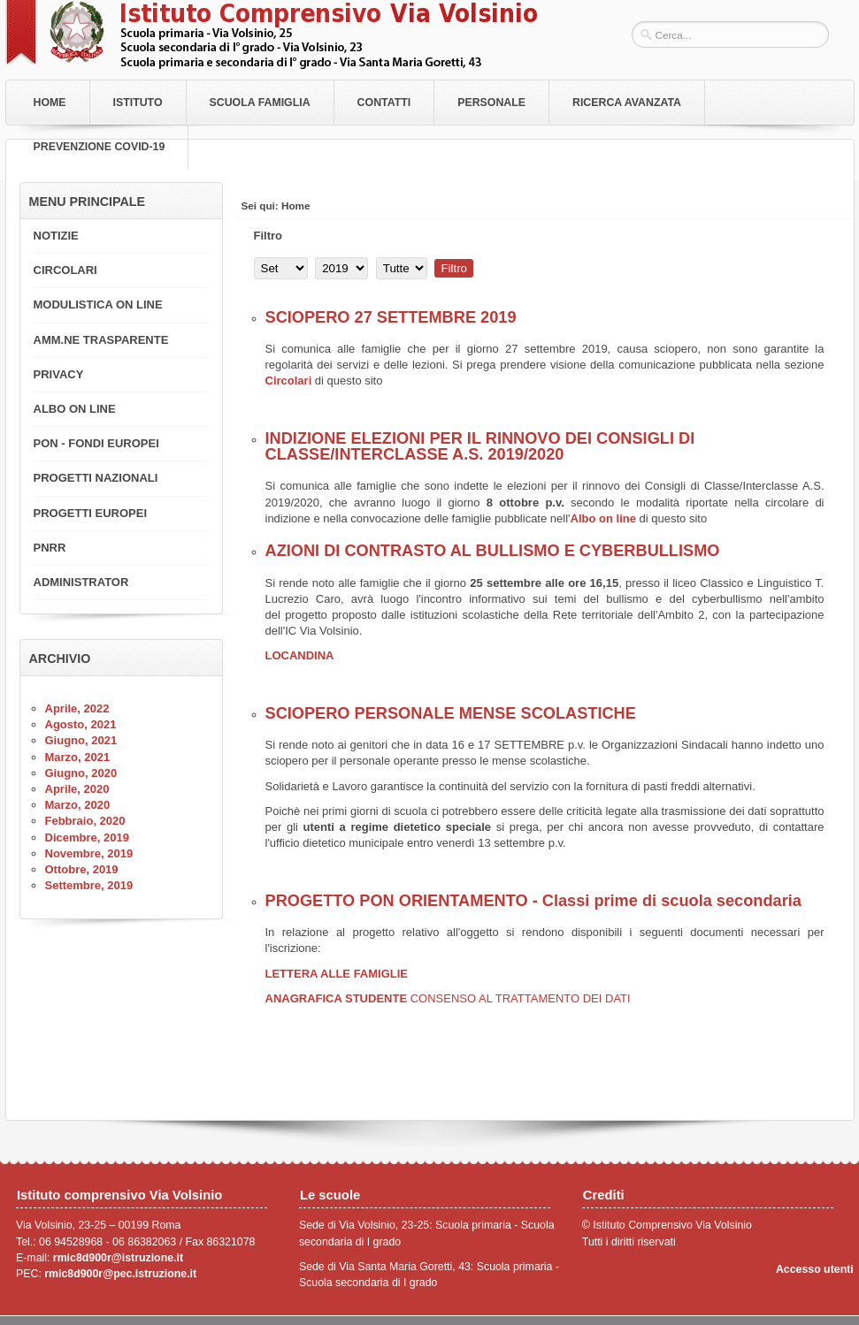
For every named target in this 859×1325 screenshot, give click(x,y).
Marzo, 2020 (78, 804)
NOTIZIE (56, 235)
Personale (491, 102)
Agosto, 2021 (81, 724)
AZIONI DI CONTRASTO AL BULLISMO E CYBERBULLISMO (492, 551)
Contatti (384, 102)
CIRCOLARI (65, 270)
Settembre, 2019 (89, 885)
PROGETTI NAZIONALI (96, 477)
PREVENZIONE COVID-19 (99, 147)
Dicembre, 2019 (87, 837)
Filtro (454, 268)
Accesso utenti (815, 1269)
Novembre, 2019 (89, 853)
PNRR (50, 547)
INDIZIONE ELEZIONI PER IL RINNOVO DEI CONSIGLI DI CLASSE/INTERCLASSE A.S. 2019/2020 (480, 446)
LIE (399, 973)
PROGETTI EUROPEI (91, 513)
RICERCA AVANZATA (626, 102)
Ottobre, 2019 (82, 869)
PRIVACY (59, 374)
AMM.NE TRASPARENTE (101, 339)
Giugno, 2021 (81, 740)
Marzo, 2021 (78, 757)
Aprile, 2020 (77, 789)
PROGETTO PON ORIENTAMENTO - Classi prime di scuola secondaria (533, 901)
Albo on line (603, 518)
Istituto (138, 102)
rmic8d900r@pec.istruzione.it (120, 1274)
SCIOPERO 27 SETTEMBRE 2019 (391, 317)
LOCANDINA (299, 655)
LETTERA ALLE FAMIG (327, 973)
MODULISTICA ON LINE (98, 304)
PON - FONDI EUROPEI (96, 443)
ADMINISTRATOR (81, 582)
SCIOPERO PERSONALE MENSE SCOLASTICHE (450, 713)
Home (50, 102)
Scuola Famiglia (260, 102)
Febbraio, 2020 (85, 820)
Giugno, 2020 (81, 773)
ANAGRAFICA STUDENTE (448, 998)
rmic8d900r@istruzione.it (118, 1258)
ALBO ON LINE (75, 408)
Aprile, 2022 (77, 708)
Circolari (290, 380)
